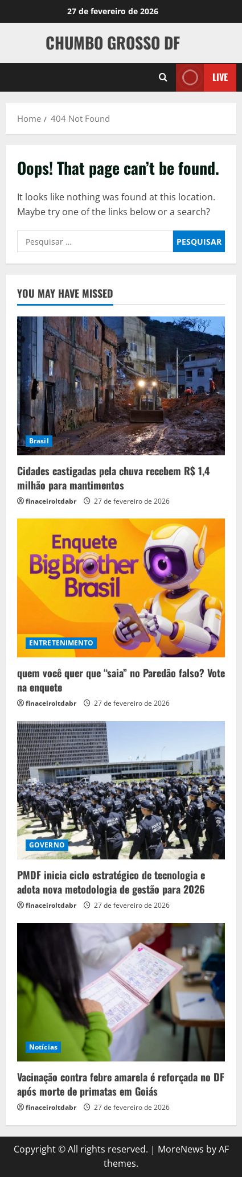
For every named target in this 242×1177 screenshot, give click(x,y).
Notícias (43, 1047)
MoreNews (181, 1149)
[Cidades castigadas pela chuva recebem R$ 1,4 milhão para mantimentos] (121, 385)
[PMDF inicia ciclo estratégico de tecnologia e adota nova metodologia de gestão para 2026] (121, 790)
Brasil (39, 441)
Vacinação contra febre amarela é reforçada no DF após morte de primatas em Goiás (120, 1083)
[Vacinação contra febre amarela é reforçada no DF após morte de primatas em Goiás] (121, 992)
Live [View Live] (202, 77)
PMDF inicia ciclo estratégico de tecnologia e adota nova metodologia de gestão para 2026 (111, 881)
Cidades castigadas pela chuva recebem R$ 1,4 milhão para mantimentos (113, 477)
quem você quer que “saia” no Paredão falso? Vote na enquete (121, 679)
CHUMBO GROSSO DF (113, 42)
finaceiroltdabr (51, 501)
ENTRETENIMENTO (61, 643)
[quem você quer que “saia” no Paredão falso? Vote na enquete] (121, 587)
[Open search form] (163, 77)
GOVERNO (47, 845)
